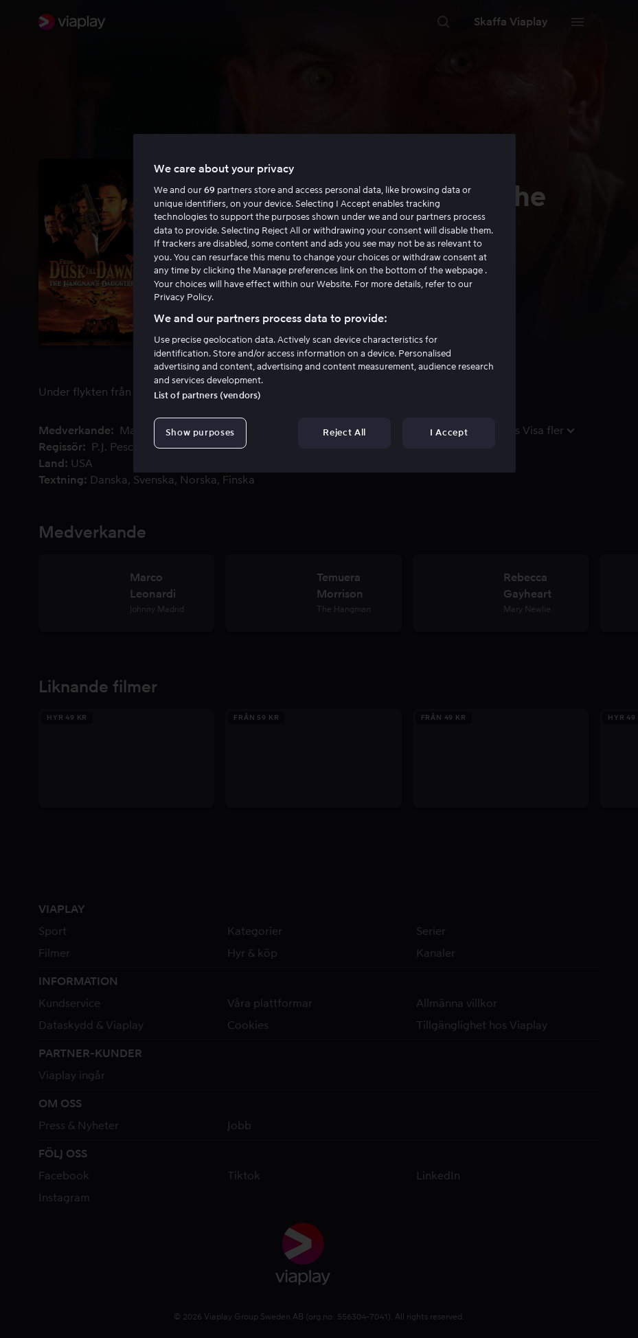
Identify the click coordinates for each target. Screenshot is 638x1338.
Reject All (344, 432)
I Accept (449, 432)
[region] (324, 303)
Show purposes (200, 432)
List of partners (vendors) (207, 395)
